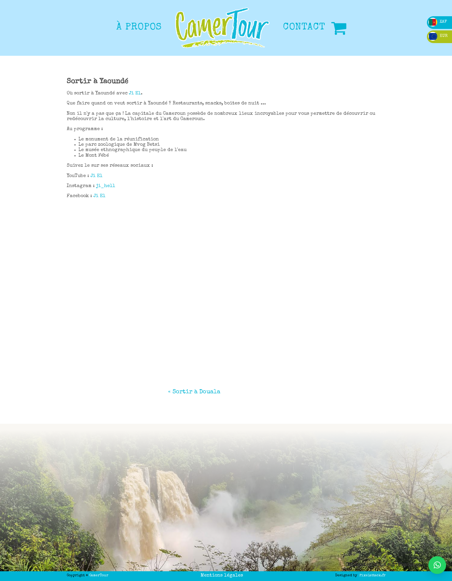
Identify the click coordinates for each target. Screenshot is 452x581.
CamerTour (98, 575)
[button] (437, 565)
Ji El (135, 93)
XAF (437, 22)
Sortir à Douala (196, 392)
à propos (139, 27)
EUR (438, 36)
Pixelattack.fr (373, 575)
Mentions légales (221, 575)
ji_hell (105, 186)
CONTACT (304, 27)
